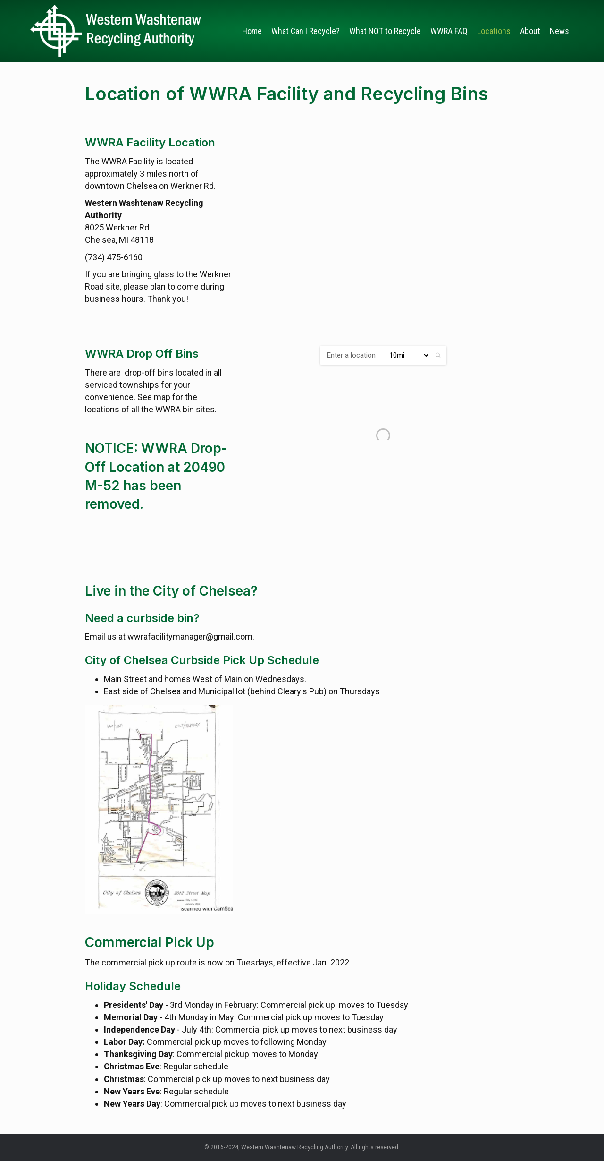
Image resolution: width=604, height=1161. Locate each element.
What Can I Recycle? (305, 31)
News (559, 31)
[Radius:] (405, 355)
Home (252, 31)
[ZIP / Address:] (350, 355)
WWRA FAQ (449, 31)
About (530, 31)
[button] (438, 355)
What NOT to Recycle (385, 31)
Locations (494, 31)
